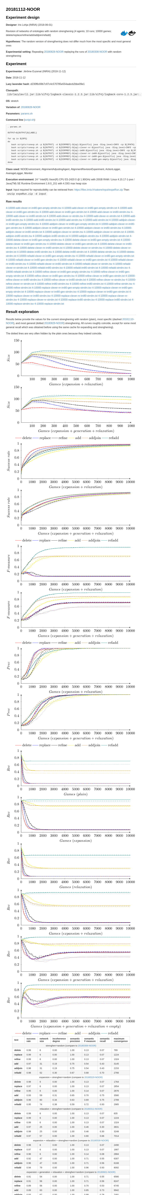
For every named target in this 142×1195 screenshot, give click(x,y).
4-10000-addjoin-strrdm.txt (114, 235)
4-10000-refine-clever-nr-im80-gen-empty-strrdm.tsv (61, 271)
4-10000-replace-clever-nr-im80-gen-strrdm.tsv (51, 291)
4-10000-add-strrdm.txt (96, 219)
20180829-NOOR (54, 322)
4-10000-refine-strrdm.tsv (118, 283)
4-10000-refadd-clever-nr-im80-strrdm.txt (49, 263)
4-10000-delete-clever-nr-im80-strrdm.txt (40, 247)
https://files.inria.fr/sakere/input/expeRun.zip (98, 189)
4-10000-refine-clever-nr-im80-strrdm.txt (64, 279)
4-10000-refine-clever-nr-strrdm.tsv (106, 279)
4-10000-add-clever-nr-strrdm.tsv (65, 215)
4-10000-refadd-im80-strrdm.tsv (45, 267)
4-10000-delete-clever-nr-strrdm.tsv (82, 247)
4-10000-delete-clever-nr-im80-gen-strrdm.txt (72, 243)
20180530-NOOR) (100, 1140)
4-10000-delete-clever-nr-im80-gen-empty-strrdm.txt (91, 239)
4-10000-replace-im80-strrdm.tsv (76, 299)
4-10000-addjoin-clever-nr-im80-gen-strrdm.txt (48, 227)
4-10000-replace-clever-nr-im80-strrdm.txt (74, 295)
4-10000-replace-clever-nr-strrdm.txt (38, 299)
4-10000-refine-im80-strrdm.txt (87, 283)
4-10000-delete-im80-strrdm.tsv (34, 251)
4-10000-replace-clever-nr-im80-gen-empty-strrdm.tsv (61, 287)
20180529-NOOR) (93, 1076)
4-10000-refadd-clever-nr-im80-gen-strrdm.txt (82, 259)
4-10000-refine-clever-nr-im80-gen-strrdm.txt (100, 275)
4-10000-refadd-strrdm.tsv (113, 267)
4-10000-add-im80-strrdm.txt (40, 219)
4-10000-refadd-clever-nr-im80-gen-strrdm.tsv (31, 259)
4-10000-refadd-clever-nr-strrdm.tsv (92, 263)
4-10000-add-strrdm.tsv (69, 219)
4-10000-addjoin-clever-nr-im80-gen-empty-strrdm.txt (69, 223)
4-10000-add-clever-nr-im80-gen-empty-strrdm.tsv (33, 207)
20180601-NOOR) (106, 1171)
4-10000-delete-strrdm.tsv (102, 251)
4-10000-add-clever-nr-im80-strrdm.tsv (108, 211)
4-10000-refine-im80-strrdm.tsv (52, 283)
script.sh (29, 119)
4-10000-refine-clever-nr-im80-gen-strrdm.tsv (50, 275)
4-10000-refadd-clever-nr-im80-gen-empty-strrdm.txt (105, 255)
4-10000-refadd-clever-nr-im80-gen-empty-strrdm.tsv (46, 255)
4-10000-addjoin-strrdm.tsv (84, 235)
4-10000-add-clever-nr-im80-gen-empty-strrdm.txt (89, 207)
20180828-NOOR (54, 51)
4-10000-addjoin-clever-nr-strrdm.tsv (63, 231)
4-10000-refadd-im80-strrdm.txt (80, 267)
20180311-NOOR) (93, 1108)
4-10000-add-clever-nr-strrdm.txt (102, 215)
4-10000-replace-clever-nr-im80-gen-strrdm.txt (103, 291)
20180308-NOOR (97, 51)
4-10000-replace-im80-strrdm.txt (113, 299)
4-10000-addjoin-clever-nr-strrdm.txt (104, 231)
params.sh (27, 113)
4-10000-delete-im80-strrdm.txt (70, 251)
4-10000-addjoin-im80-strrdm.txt (50, 235)
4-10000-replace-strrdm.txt (49, 303)
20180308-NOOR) (87, 1045)
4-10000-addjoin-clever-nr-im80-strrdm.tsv (97, 227)
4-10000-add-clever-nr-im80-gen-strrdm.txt (63, 211)
